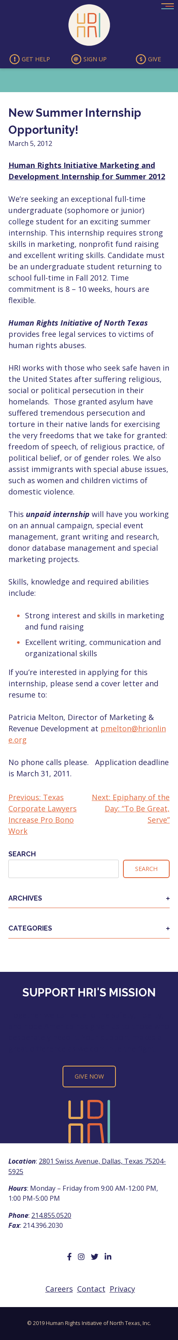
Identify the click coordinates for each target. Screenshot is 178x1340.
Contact (91, 1289)
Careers (59, 1289)
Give (148, 59)
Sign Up (89, 59)
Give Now (89, 1076)
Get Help (30, 59)
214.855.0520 (51, 1215)
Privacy (122, 1289)
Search (22, 854)
